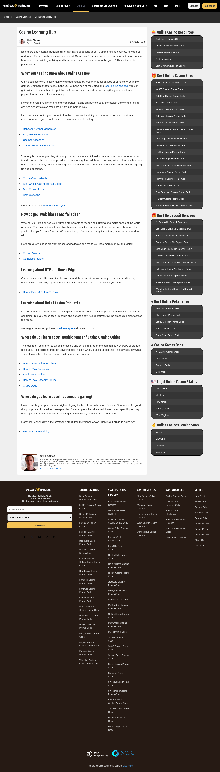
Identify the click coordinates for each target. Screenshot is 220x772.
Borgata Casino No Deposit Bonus (173, 235)
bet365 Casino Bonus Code (169, 89)
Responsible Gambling (36, 431)
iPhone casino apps (53, 205)
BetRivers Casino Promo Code (171, 116)
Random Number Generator (39, 128)
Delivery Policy (202, 523)
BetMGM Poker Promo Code (170, 321)
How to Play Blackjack (36, 368)
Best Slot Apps (31, 194)
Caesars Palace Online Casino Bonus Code (89, 562)
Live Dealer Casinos (176, 537)
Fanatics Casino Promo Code (170, 145)
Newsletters (200, 501)
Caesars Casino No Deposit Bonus (173, 242)
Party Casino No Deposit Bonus (171, 275)
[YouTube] (40, 537)
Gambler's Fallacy (33, 258)
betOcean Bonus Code (167, 102)
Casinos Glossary (33, 139)
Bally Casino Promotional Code (171, 82)
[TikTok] (48, 537)
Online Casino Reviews (45, 17)
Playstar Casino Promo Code (170, 199)
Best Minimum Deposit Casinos (171, 65)
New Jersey (161, 402)
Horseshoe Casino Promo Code (171, 172)
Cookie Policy (201, 529)
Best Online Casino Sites (168, 39)
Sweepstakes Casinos (104, 5)
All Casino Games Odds (167, 352)
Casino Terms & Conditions (39, 145)
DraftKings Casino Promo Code (171, 138)
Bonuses (44, 5)
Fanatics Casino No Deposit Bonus (173, 255)
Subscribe (209, 6)
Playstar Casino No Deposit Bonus (173, 282)
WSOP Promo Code (165, 328)
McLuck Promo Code (118, 599)
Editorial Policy (202, 534)
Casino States (146, 489)
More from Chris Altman (51, 468)
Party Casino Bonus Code (168, 185)
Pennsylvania (162, 408)
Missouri (160, 445)
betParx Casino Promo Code (170, 109)
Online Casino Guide (35, 178)
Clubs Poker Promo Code (168, 315)
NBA (166, 5)
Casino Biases (31, 253)
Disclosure (128, 766)
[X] (33, 537)
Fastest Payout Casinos (167, 52)
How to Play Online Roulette (39, 363)
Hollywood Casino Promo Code (171, 178)
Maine (159, 432)
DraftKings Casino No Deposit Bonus (174, 249)
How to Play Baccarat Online (40, 379)
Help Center (201, 496)
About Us (199, 540)
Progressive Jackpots (35, 134)
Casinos (81, 5)
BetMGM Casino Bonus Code (170, 96)
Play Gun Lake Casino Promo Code (173, 192)
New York (160, 452)
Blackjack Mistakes (34, 374)
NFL (155, 5)
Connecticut (161, 388)
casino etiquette (66, 328)
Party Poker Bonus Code (168, 335)
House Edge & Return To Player (41, 291)
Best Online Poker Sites (167, 308)
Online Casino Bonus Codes (170, 45)
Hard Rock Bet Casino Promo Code (173, 165)
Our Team (200, 545)
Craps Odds (30, 385)
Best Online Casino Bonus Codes (42, 183)
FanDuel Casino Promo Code (170, 152)
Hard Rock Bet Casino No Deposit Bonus (176, 262)
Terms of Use (201, 512)
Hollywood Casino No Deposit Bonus (174, 269)
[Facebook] (25, 537)
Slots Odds (161, 372)
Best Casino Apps (33, 189)
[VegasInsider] (40, 490)
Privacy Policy (202, 507)
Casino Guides (175, 489)
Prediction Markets (135, 5)
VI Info (199, 489)
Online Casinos (89, 489)
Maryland (160, 438)
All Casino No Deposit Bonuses (171, 222)
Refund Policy (201, 518)
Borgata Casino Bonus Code (170, 122)
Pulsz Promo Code (117, 632)
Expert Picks (62, 5)
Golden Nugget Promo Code (170, 158)
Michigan (160, 395)
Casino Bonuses (23, 17)
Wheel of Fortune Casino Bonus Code (174, 205)
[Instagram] (55, 537)
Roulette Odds (163, 365)
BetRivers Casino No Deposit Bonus (173, 229)
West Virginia (162, 415)
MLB (177, 5)
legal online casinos (116, 85)
